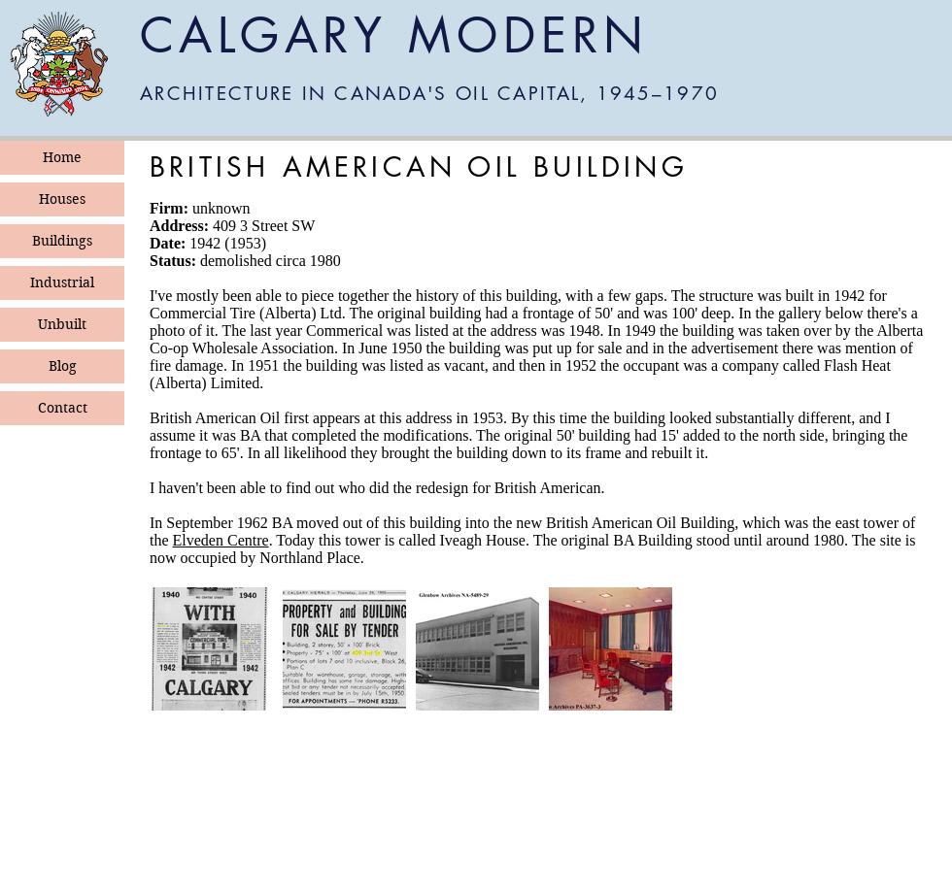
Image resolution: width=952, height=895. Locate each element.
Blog (63, 366)
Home (62, 157)
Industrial (62, 282)
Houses (62, 199)
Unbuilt (62, 324)
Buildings (62, 240)
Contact (62, 407)
